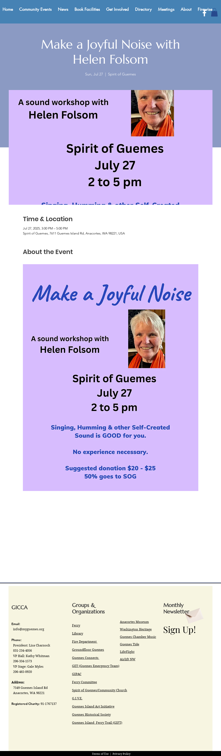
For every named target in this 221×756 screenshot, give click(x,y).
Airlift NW (127, 659)
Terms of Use (100, 753)
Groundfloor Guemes (88, 650)
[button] (214, 12)
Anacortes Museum (134, 622)
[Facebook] (204, 13)
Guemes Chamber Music (138, 637)
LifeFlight (127, 652)
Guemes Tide (129, 644)
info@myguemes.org (28, 629)
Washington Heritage (136, 629)
